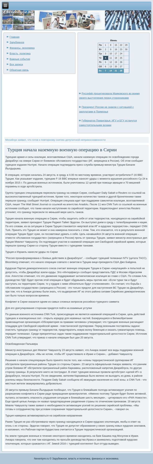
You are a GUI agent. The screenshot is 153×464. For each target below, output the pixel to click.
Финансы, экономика (22, 47)
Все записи (16, 64)
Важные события (20, 59)
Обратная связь (19, 69)
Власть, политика (20, 53)
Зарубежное (17, 42)
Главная (14, 36)
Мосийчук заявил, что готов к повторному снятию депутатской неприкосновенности (55, 139)
